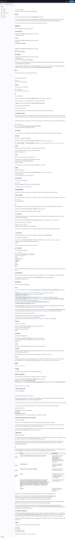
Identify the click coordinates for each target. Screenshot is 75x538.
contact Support (35, 534)
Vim (34, 354)
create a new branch (36, 175)
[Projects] (7, 9)
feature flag (47, 297)
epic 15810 (52, 23)
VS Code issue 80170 (32, 385)
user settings (41, 245)
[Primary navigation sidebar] (1, 4)
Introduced (21, 289)
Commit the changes (23, 182)
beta (26, 289)
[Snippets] (7, 17)
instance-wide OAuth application (33, 398)
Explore (5, 1)
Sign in (67, 1)
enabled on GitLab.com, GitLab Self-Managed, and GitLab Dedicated (40, 292)
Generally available (23, 17)
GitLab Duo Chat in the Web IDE (25, 365)
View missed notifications (33, 186)
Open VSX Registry (47, 307)
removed (28, 295)
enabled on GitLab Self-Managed (42, 298)
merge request (25, 180)
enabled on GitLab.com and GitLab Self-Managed (29, 300)
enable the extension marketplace (37, 315)
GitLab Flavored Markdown (28, 23)
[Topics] (7, 15)
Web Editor (23, 20)
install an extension (55, 354)
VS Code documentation (65, 143)
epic (27, 519)
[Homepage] (2, 1)
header (68, 476)
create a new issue (30, 524)
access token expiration (42, 430)
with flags (35, 289)
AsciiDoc (21, 358)
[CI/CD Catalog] (7, 13)
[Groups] (7, 11)
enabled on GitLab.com (40, 294)
